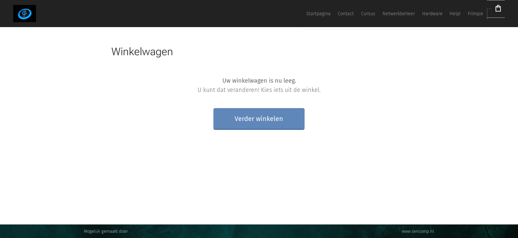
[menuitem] (373, 13)
